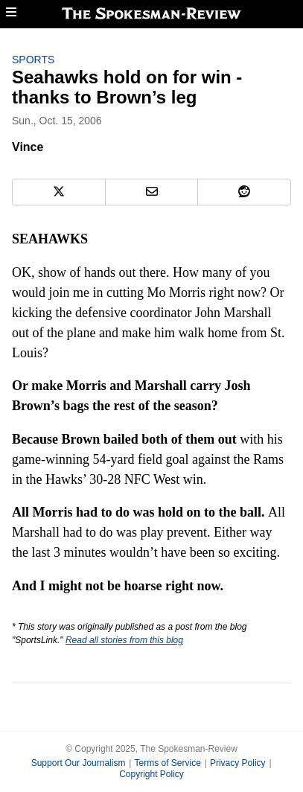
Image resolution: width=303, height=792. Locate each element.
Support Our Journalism (78, 763)
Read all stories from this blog (124, 640)
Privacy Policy (238, 763)
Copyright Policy (151, 774)
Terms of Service (167, 763)
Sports (33, 60)
